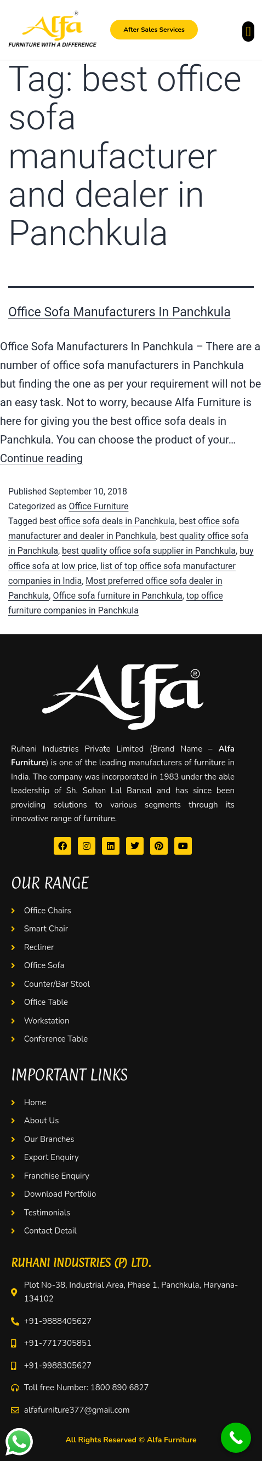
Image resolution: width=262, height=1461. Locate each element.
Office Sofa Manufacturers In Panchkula (119, 312)
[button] (248, 31)
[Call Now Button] (236, 1438)
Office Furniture (98, 506)
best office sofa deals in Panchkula (107, 521)
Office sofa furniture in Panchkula (117, 595)
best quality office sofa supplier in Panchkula (149, 550)
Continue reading (41, 458)
